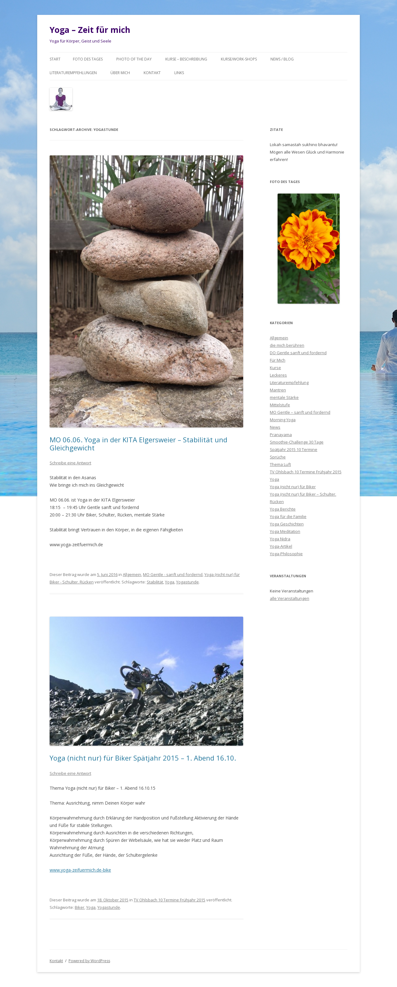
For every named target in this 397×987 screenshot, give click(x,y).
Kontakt (152, 72)
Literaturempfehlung (289, 382)
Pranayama (281, 434)
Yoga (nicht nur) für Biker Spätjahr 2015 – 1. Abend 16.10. (143, 757)
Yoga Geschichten (287, 524)
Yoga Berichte (283, 509)
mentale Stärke (284, 397)
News (275, 427)
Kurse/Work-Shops (239, 59)
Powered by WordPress (89, 960)
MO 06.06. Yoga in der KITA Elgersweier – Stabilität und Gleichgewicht (138, 443)
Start (55, 59)
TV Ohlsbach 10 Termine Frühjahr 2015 (169, 900)
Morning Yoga (283, 419)
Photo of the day (134, 59)
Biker (79, 907)
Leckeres (278, 375)
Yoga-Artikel (281, 546)
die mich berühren (287, 345)
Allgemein (132, 574)
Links (179, 72)
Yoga (169, 582)
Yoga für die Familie (288, 516)
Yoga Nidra (280, 539)
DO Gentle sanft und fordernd (298, 352)
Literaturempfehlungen (73, 72)
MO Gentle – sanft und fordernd (300, 412)
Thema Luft (280, 464)
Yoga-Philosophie (286, 553)
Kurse (275, 367)
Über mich (120, 72)
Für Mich (277, 360)
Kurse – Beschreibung (186, 59)
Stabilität (155, 582)
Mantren (278, 390)
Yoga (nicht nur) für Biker (293, 486)
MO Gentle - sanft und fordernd (173, 574)
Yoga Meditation (285, 531)
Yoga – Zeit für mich (90, 29)
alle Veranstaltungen (289, 598)
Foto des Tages (88, 59)
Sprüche (278, 457)
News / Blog (282, 59)
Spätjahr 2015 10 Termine (293, 449)
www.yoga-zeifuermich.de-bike (80, 870)
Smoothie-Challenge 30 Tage (296, 442)
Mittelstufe (280, 405)
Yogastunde (187, 582)
